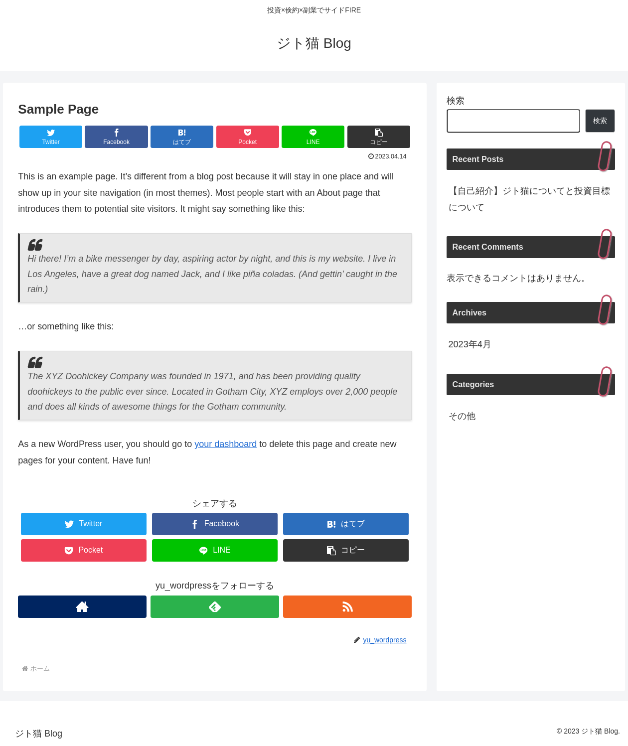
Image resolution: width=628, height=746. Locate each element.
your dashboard (225, 444)
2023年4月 (470, 344)
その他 (462, 416)
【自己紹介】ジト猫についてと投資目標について (529, 199)
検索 (456, 101)
